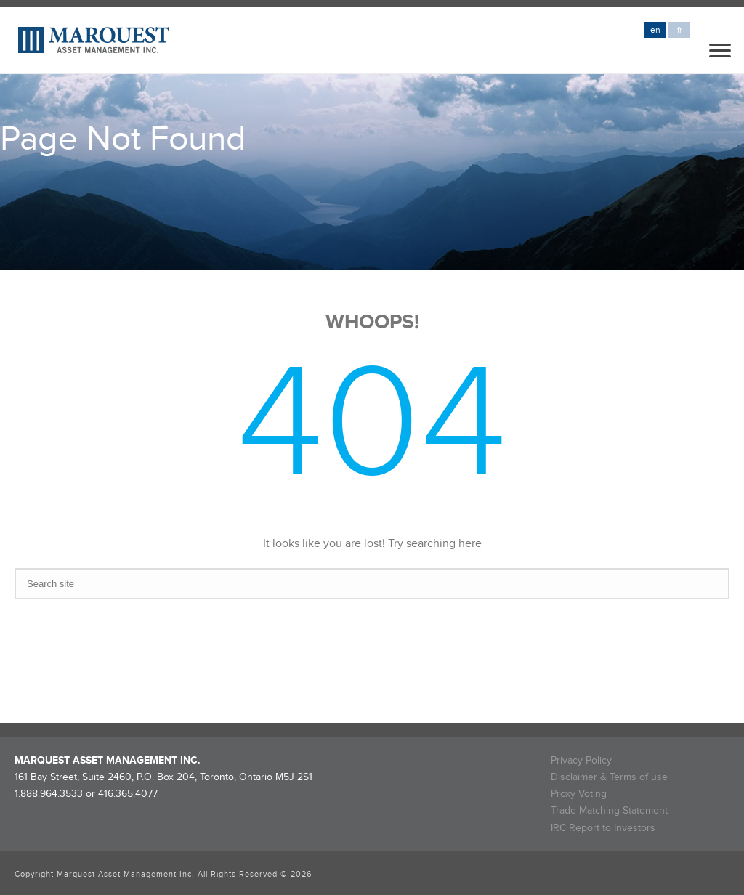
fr (679, 30)
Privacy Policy (581, 760)
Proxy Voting (579, 793)
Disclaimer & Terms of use (609, 777)
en (655, 30)
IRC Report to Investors (603, 828)
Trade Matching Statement (609, 810)
